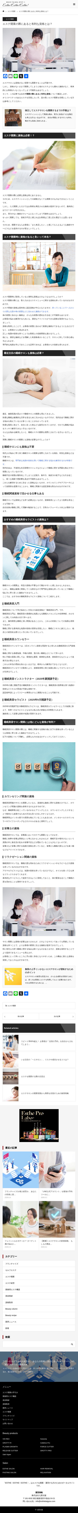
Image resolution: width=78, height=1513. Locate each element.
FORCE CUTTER (47, 1447)
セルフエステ (10, 1270)
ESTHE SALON (9, 1469)
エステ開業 (10, 19)
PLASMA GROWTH (10, 1447)
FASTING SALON (9, 1472)
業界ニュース (10, 1322)
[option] (39, 1367)
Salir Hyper (7, 1454)
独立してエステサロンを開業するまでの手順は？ (48, 110)
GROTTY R (7, 1443)
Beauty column (11, 1309)
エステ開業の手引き (10, 1392)
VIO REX (6, 1439)
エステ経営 (10, 1283)
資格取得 (9, 1302)
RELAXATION (45, 1472)
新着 (7, 1328)
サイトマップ (8, 1420)
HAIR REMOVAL (46, 1469)
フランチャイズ (11, 1264)
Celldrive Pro (45, 1443)
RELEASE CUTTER (10, 1451)
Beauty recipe (11, 1315)
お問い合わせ (8, 1424)
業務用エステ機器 (12, 1289)
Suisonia (43, 1439)
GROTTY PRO (46, 1451)
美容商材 (9, 1296)
